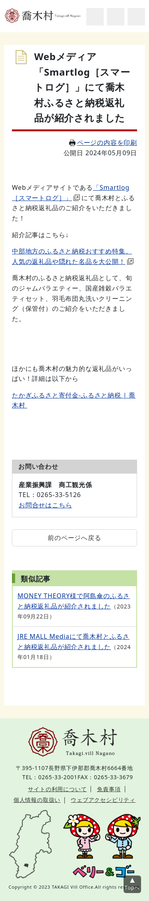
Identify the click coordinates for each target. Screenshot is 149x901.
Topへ (132, 887)
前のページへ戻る (74, 537)
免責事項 (108, 789)
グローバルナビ (136, 16)
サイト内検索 (95, 16)
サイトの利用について (57, 789)
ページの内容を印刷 (103, 142)
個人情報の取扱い (37, 799)
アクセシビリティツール (115, 16)
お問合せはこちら (45, 505)
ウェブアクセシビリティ (103, 799)
